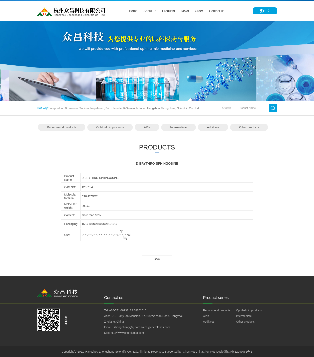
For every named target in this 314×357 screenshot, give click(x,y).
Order (199, 11)
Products (168, 11)
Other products (249, 127)
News (185, 11)
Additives (213, 127)
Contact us (216, 11)
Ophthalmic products (110, 127)
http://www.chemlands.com (127, 332)
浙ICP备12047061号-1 (238, 351)
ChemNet (189, 351)
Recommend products (61, 127)
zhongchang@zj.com (127, 327)
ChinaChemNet (205, 351)
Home (133, 11)
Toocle (219, 351)
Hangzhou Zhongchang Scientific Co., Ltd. (111, 351)
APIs (147, 127)
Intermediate (178, 127)
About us (150, 11)
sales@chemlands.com (155, 327)
